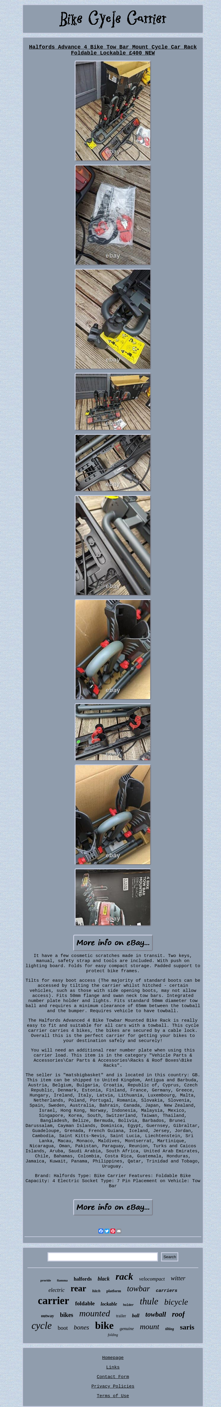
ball (135, 1315)
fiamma (62, 1280)
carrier (53, 1301)
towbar (138, 1288)
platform (113, 1291)
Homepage (113, 1357)
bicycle (176, 1302)
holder (128, 1305)
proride (45, 1280)
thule (149, 1301)
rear (78, 1288)
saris (187, 1327)
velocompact (152, 1279)
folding (113, 1335)
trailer (121, 1316)
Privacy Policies (112, 1386)
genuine (127, 1328)
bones (81, 1327)
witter (178, 1278)
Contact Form (113, 1377)
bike (104, 1325)
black (104, 1279)
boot (63, 1328)
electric (56, 1290)
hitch (96, 1291)
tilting (169, 1329)
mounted (94, 1313)
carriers (166, 1290)
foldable (85, 1303)
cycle (41, 1325)
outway (47, 1316)
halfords (83, 1279)
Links (112, 1367)
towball (155, 1314)
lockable (109, 1304)
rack (124, 1276)
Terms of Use (113, 1396)
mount (149, 1326)
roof (178, 1314)
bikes (66, 1315)
